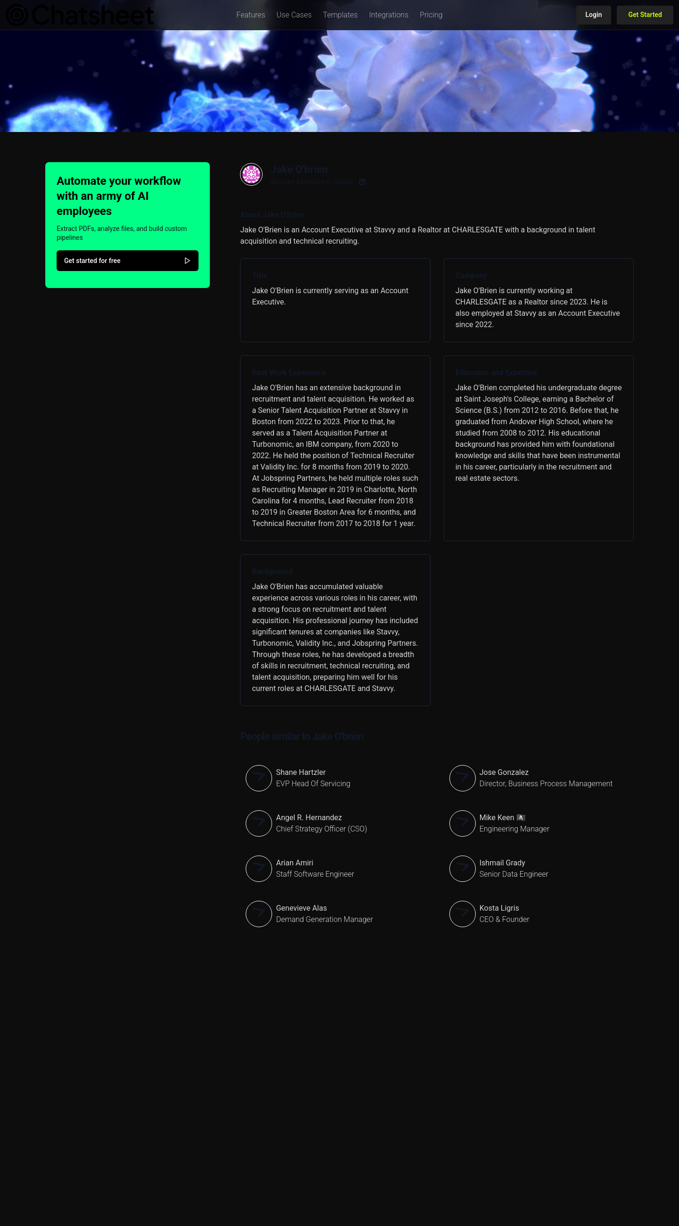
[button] (250, 15)
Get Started (645, 14)
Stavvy (343, 182)
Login (594, 14)
